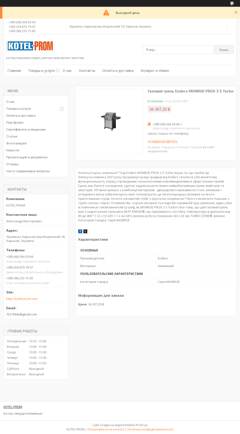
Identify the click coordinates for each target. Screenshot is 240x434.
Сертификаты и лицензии (26, 129)
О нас (67, 70)
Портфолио (14, 122)
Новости (12, 150)
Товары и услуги (41, 70)
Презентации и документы (27, 157)
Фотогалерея (16, 143)
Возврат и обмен (155, 70)
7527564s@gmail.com (21, 314)
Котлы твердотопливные (23, 413)
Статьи (11, 136)
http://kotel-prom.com (22, 299)
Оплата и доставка (118, 70)
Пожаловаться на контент (106, 429)
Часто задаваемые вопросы (28, 171)
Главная (14, 70)
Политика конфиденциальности (150, 429)
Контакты (87, 70)
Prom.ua (141, 425)
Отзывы (12, 164)
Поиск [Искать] (223, 50)
